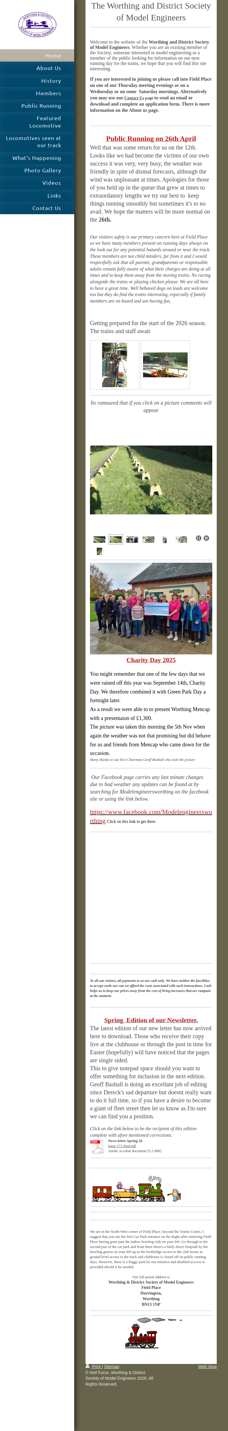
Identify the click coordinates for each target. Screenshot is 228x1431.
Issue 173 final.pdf (122, 1146)
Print (94, 1366)
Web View (207, 1366)
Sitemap (111, 1366)
